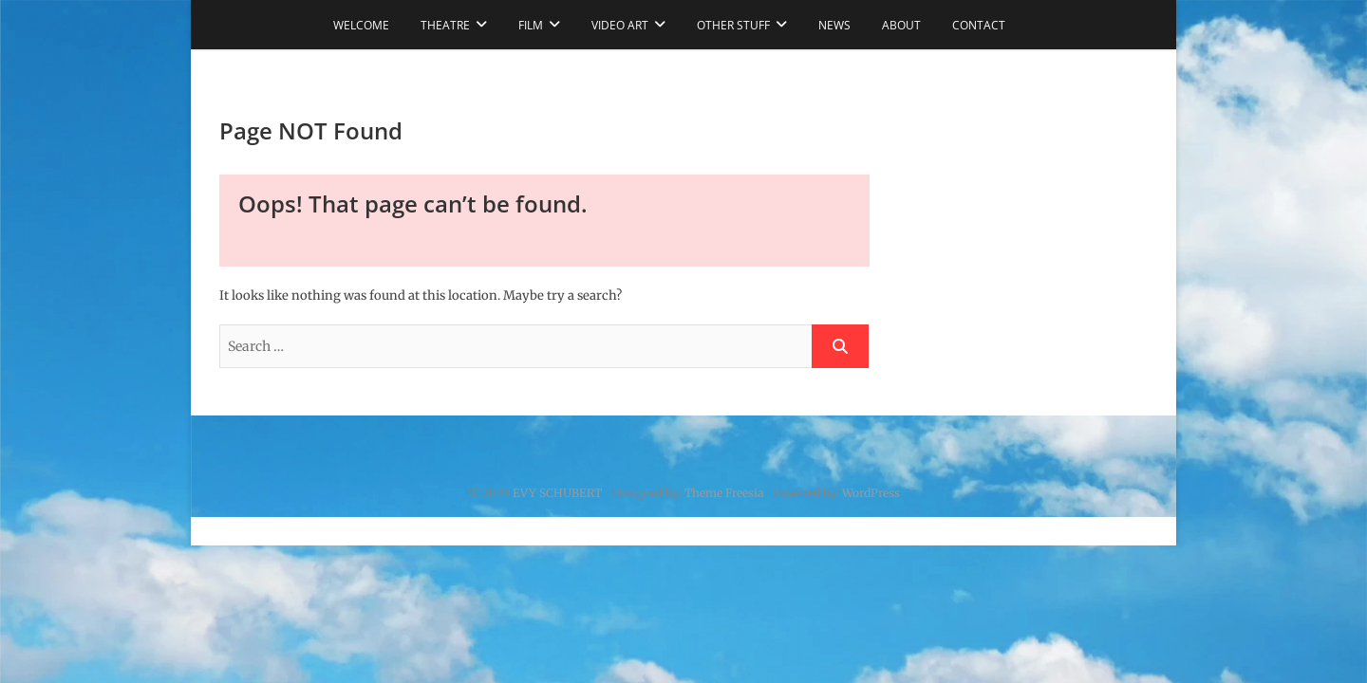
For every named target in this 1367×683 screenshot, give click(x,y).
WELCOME (361, 25)
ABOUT (901, 25)
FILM (530, 25)
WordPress (871, 493)
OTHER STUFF (733, 25)
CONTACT (978, 25)
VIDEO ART (619, 25)
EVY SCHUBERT (557, 493)
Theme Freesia (723, 493)
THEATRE (445, 25)
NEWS (834, 25)
